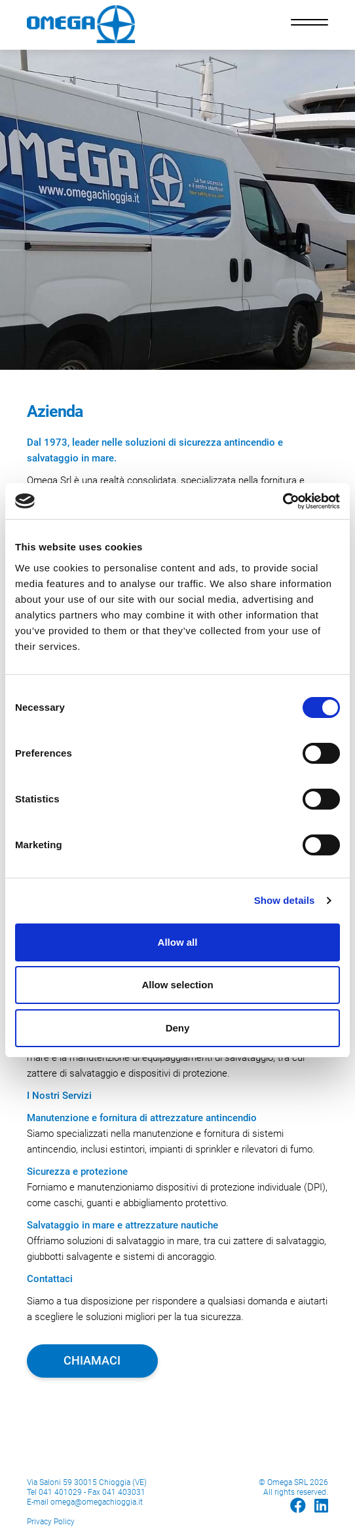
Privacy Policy (51, 1521)
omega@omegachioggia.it (96, 1502)
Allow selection (177, 984)
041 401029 (60, 1492)
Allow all (178, 942)
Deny (178, 1027)
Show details (284, 900)
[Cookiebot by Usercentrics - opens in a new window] (282, 501)
